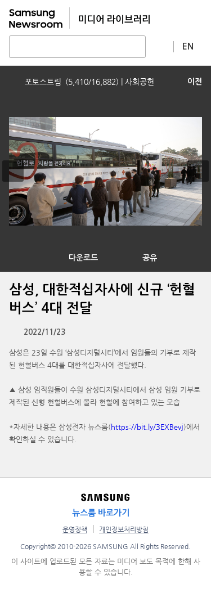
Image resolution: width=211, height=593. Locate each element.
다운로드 (83, 258)
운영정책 (74, 529)
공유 (149, 258)
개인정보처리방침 (124, 529)
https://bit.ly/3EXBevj (147, 427)
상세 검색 (159, 46)
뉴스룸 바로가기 (100, 513)
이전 (194, 82)
